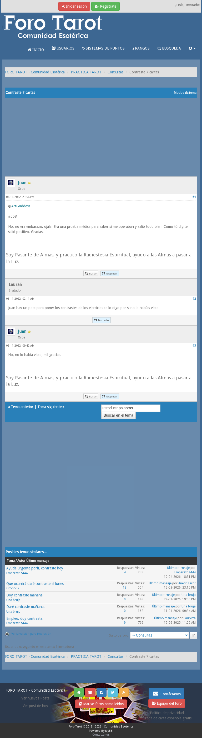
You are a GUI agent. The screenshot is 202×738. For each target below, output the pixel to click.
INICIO (36, 50)
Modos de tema (185, 93)
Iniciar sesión (74, 6)
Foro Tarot (75, 726)
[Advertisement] (101, 137)
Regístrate (105, 6)
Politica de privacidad (167, 713)
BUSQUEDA (169, 48)
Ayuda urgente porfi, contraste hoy (34, 568)
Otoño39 (12, 588)
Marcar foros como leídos (101, 704)
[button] (192, 48)
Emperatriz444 (17, 573)
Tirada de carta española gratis (166, 718)
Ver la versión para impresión (31, 633)
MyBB (109, 730)
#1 (194, 197)
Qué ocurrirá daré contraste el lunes (35, 583)
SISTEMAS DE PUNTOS (103, 48)
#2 (194, 298)
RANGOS (141, 48)
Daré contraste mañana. (25, 607)
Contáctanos (166, 693)
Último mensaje (178, 568)
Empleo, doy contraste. (24, 618)
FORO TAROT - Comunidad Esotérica (35, 72)
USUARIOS (63, 48)
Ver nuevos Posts (35, 698)
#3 (194, 345)
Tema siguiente (49, 407)
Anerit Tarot (187, 583)
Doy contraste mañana (24, 595)
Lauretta (190, 618)
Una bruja (13, 600)
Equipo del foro (167, 703)
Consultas (115, 72)
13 (125, 587)
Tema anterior (22, 407)
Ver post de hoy (35, 706)
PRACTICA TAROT (86, 72)
